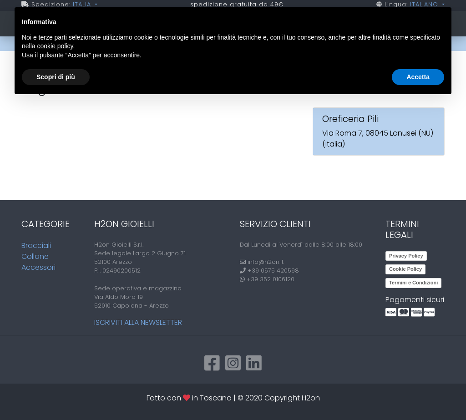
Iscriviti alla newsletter (138, 322)
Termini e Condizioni (413, 282)
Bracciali (36, 245)
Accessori (38, 267)
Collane (35, 256)
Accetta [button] (418, 77)
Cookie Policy (405, 269)
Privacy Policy (406, 255)
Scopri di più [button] (55, 77)
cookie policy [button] (55, 46)
